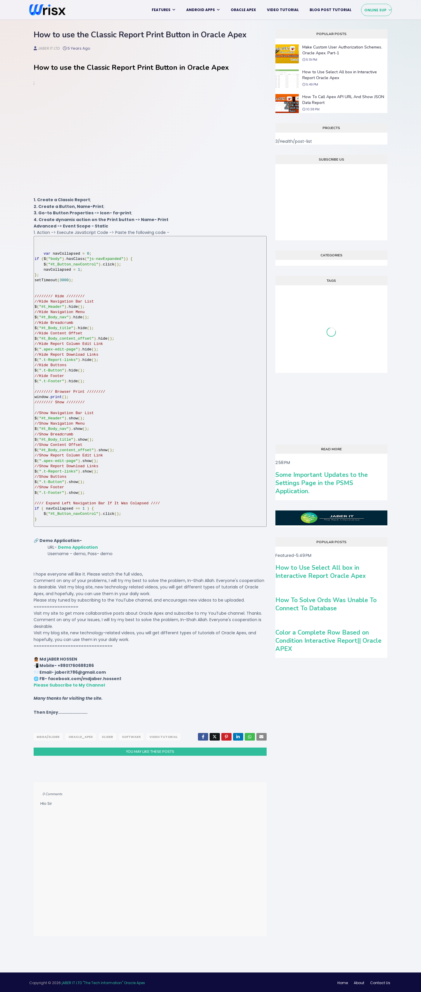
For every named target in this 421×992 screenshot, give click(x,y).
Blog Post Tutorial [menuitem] (330, 9)
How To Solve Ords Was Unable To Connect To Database (326, 604)
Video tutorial (163, 736)
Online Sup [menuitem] (375, 10)
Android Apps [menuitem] (200, 9)
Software (131, 736)
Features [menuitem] (161, 9)
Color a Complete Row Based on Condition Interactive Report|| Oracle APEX (328, 640)
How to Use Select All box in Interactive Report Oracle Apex (339, 75)
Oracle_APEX (80, 736)
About (359, 981)
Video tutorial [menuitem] (283, 9)
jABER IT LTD (49, 48)
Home (342, 981)
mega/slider (48, 736)
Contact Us (380, 981)
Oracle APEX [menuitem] (243, 9)
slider (107, 736)
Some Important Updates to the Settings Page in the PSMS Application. (321, 483)
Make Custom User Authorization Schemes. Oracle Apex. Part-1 (342, 50)
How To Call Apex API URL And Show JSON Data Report (343, 99)
